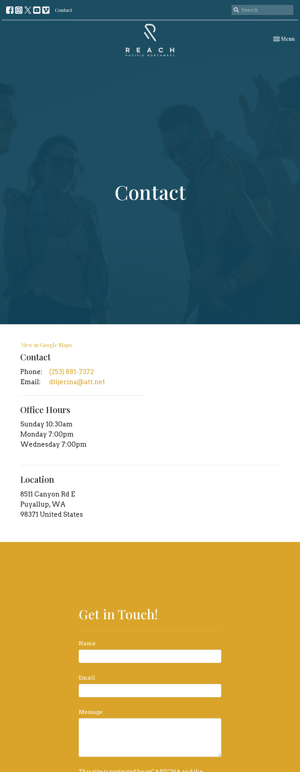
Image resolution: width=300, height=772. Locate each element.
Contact (63, 10)
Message (91, 712)
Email (87, 678)
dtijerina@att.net (77, 382)
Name (87, 643)
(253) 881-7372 (71, 372)
